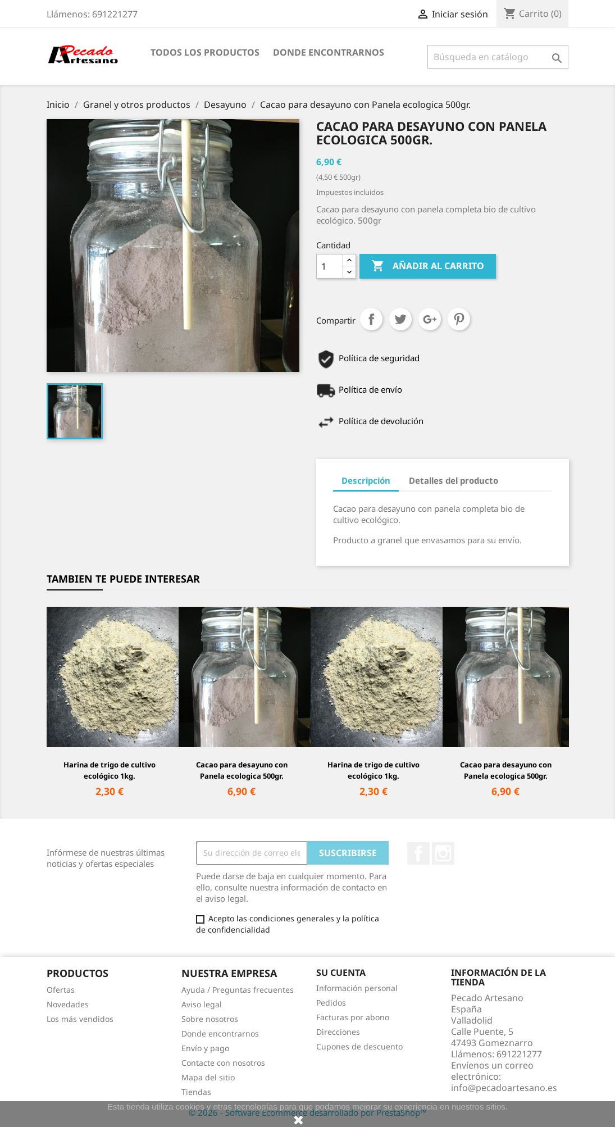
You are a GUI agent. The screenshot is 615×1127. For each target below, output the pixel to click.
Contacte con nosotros (223, 1062)
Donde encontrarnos (328, 52)
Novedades (68, 1004)
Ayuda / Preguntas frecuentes (237, 989)
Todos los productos (205, 52)
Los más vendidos (80, 1019)
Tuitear (400, 319)
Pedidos (331, 1002)
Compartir (371, 319)
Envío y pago (205, 1048)
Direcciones (338, 1031)
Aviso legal (201, 1004)
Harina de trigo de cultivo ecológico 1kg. (109, 770)
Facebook (418, 853)
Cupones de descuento (359, 1046)
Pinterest (459, 319)
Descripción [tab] (365, 480)
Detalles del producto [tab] (453, 480)
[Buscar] (497, 57)
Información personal (357, 988)
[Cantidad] (329, 266)
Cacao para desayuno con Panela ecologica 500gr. (242, 770)
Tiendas (196, 1092)
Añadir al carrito (427, 266)
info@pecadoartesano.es (504, 1087)
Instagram (443, 853)
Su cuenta (341, 972)
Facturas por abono (352, 1017)
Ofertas (61, 989)
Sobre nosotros (209, 1019)
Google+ (429, 319)
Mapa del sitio (208, 1077)
